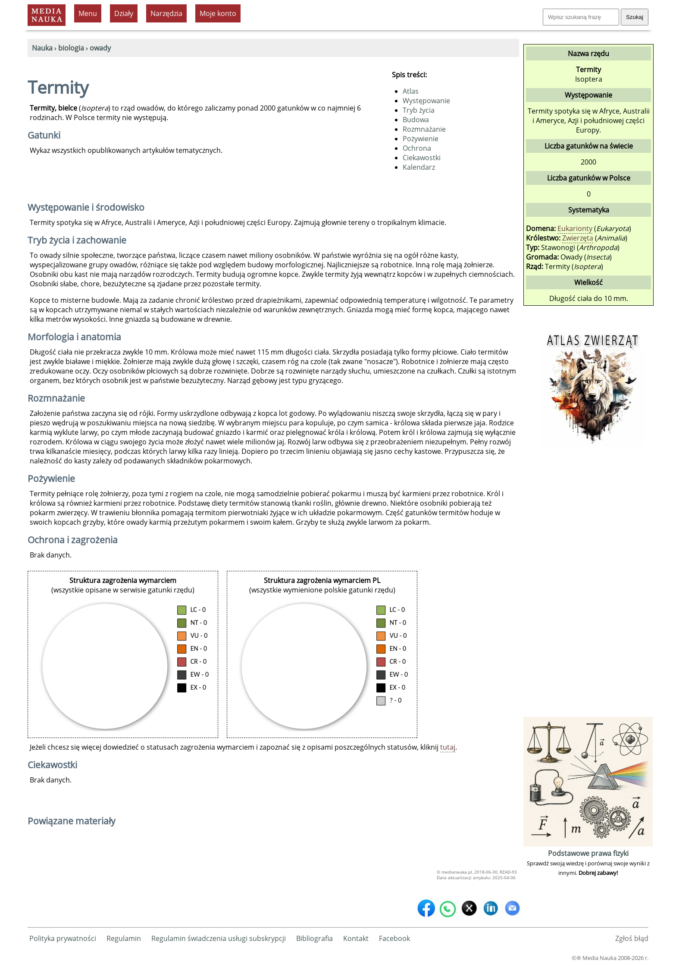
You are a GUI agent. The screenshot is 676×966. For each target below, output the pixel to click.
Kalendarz (419, 167)
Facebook (394, 938)
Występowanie (426, 100)
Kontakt (356, 938)
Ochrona (417, 148)
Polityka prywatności (62, 938)
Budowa (416, 119)
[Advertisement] (588, 585)
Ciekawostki (422, 157)
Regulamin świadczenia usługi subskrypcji (218, 938)
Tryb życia (419, 110)
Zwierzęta (577, 238)
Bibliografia (314, 938)
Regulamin (123, 938)
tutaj (447, 747)
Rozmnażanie (424, 129)
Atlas (411, 91)
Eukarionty (574, 228)
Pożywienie (420, 138)
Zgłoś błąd (631, 938)
